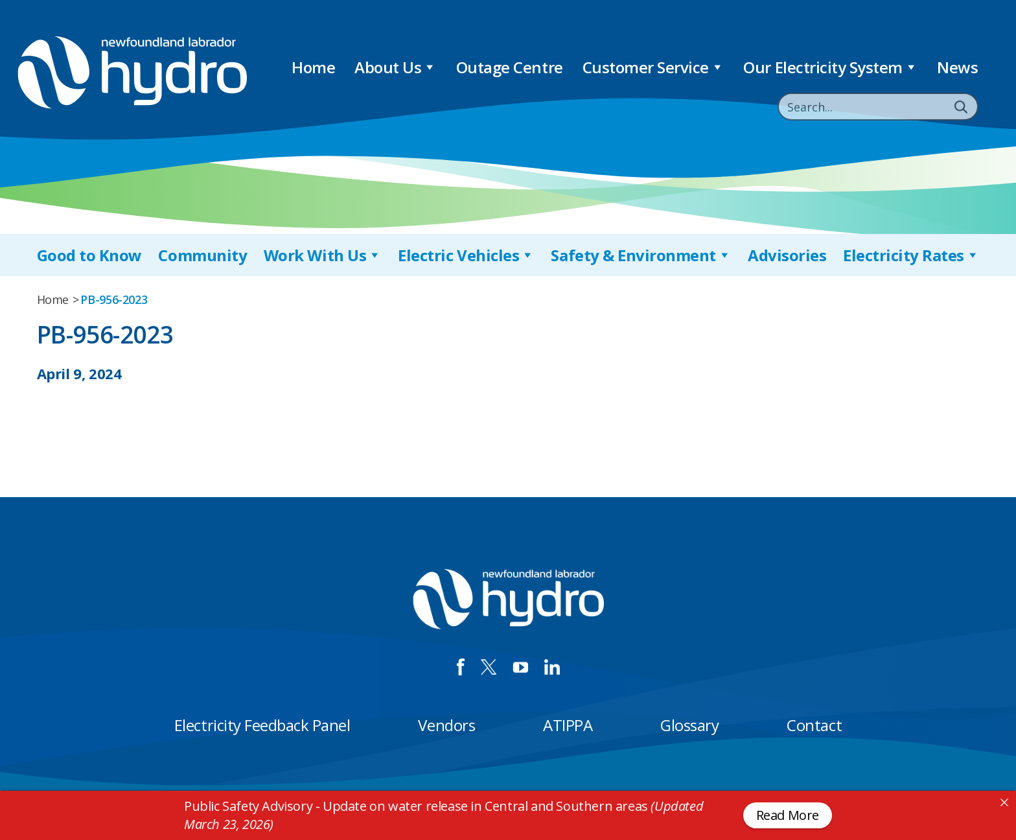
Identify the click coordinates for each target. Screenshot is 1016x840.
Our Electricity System (830, 67)
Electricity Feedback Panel (262, 725)
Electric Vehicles (466, 255)
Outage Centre (509, 67)
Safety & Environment (641, 255)
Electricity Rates (911, 255)
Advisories (787, 255)
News (957, 67)
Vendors (446, 725)
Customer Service (653, 67)
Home (313, 67)
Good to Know (89, 255)
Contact (814, 725)
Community (202, 255)
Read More (787, 815)
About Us (395, 67)
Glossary (689, 725)
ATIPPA (567, 725)
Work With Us (323, 255)
